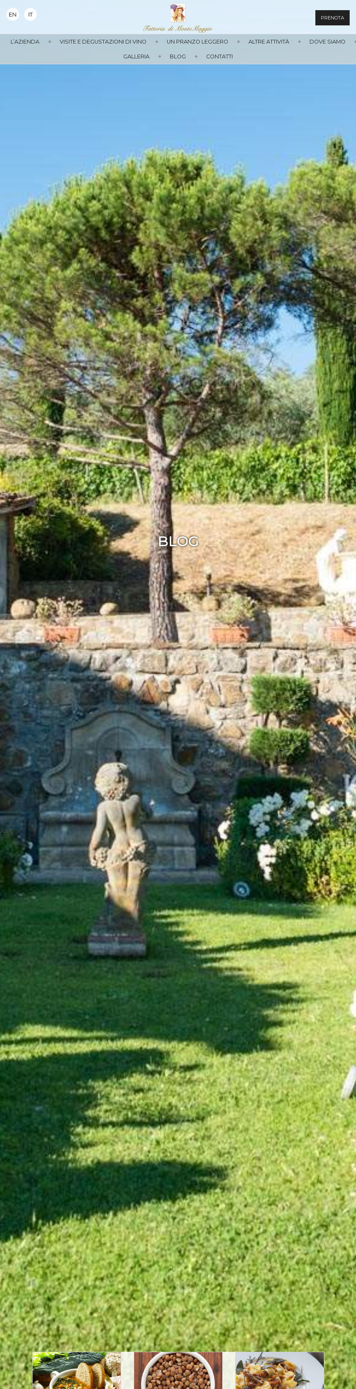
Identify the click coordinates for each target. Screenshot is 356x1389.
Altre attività (268, 42)
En (13, 14)
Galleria (136, 56)
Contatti (219, 56)
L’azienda (25, 42)
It (30, 14)
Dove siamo (327, 42)
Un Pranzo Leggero (197, 42)
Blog (178, 56)
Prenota (332, 18)
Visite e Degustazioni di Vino (103, 42)
